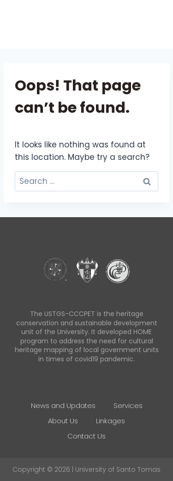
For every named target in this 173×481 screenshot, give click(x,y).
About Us (63, 421)
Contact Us (86, 436)
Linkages (110, 421)
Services (128, 405)
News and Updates (63, 405)
